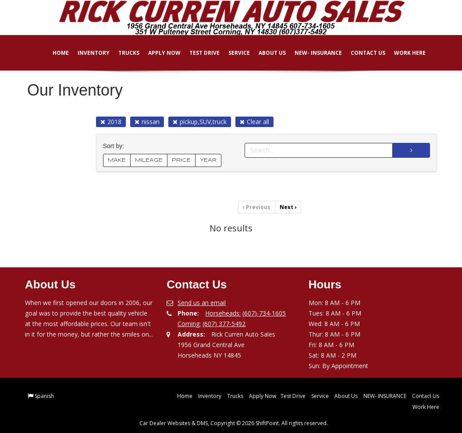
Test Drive (198, 53)
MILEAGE (149, 160)
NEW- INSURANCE (312, 53)
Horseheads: (223, 313)
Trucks (122, 53)
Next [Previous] (288, 207)
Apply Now (158, 53)
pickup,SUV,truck (200, 121)
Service (233, 53)
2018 (110, 121)
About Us (266, 53)
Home (54, 53)
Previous (256, 207)
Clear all (254, 121)
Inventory (87, 53)
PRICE (181, 160)
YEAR (208, 160)
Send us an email (202, 302)
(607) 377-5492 (224, 323)
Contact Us (362, 53)
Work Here (403, 53)
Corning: (189, 323)
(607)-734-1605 (264, 313)
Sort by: (115, 146)
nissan (147, 121)
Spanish (44, 396)
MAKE (117, 160)
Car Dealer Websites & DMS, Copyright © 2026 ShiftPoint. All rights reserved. (233, 423)
